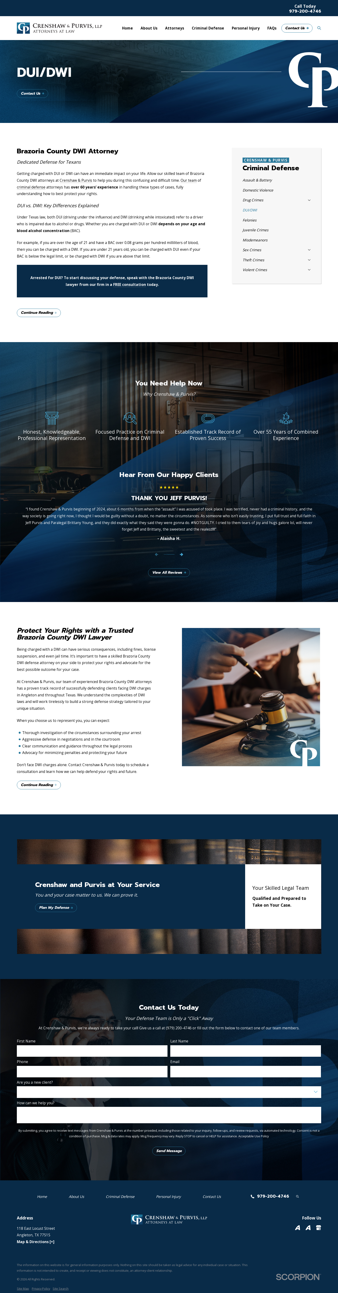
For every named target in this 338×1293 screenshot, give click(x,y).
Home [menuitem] (127, 28)
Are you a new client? (35, 1082)
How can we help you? (36, 1103)
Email (174, 1062)
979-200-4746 (305, 11)
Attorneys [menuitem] (174, 28)
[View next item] (181, 554)
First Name (26, 1041)
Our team (189, 180)
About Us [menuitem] (149, 28)
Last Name (179, 1041)
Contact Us (297, 28)
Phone (22, 1062)
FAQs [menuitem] (271, 28)
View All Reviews (169, 572)
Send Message (169, 1151)
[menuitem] (276, 180)
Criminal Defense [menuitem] (208, 28)
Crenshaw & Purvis (76, 180)
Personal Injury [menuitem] (246, 28)
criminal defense (31, 187)
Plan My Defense (56, 907)
